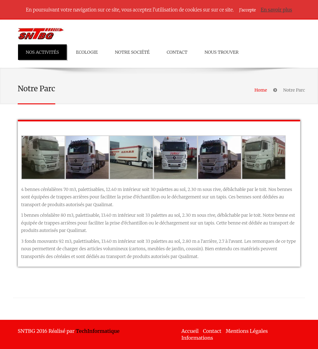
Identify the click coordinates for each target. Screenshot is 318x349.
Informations (197, 338)
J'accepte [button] (247, 10)
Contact (177, 52)
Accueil (190, 331)
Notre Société (132, 52)
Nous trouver (222, 52)
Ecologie (87, 52)
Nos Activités (42, 52)
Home (260, 90)
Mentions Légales (247, 331)
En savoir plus (276, 10)
